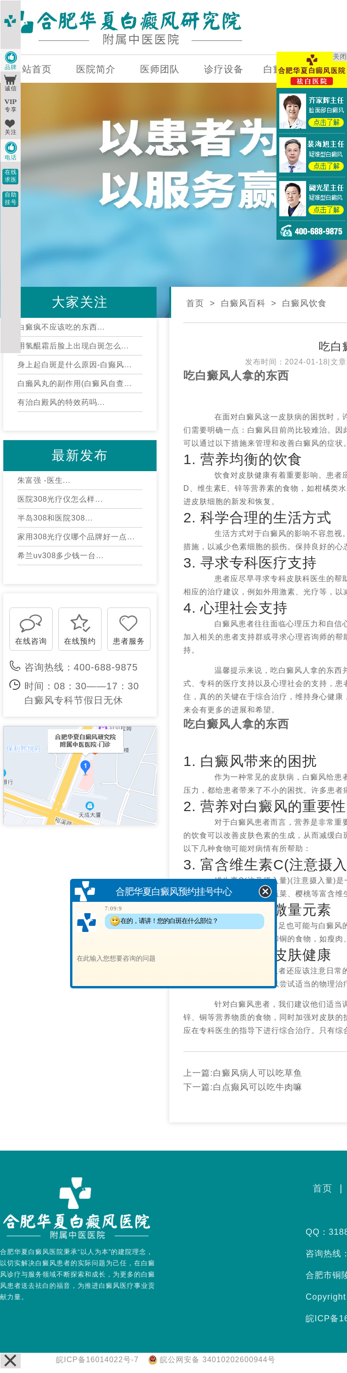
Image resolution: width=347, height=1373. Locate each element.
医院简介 (96, 69)
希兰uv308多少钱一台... (60, 556)
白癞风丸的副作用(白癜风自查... (74, 383)
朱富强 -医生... (44, 480)
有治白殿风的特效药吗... (61, 402)
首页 (195, 303)
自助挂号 (11, 198)
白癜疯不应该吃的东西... (61, 327)
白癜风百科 (243, 303)
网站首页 (32, 69)
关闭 (340, 56)
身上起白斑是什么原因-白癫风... (74, 365)
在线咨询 (31, 641)
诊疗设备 (224, 69)
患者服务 (129, 641)
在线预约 (80, 641)
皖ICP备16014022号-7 (97, 1360)
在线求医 (11, 176)
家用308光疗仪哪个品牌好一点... (76, 537)
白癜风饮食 (304, 303)
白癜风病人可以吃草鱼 (257, 1073)
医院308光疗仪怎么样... (60, 499)
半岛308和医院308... (55, 518)
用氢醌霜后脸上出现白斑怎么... (73, 346)
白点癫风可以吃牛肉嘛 (257, 1087)
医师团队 (160, 69)
